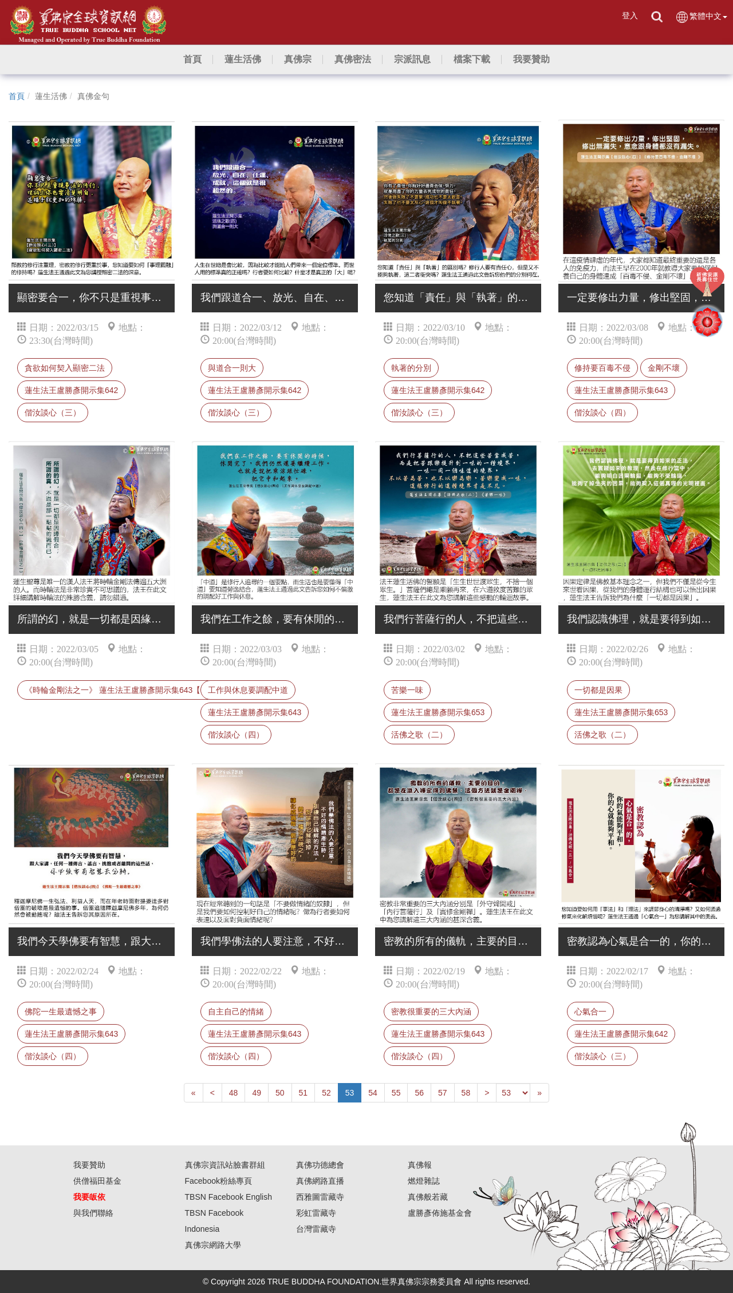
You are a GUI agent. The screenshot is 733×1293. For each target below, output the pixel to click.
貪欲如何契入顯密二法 (65, 367)
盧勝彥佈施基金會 (440, 1212)
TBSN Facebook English (229, 1196)
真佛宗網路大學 (213, 1245)
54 (372, 1092)
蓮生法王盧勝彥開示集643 (621, 390)
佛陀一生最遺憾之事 (61, 1011)
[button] (243, 59)
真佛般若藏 (428, 1196)
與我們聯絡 (93, 1212)
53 (349, 1092)
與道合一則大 (232, 367)
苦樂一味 (407, 690)
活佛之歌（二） (419, 734)
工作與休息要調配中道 (248, 690)
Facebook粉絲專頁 (218, 1180)
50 (280, 1092)
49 (256, 1092)
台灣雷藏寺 (316, 1228)
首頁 (17, 96)
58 (466, 1092)
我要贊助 (89, 1164)
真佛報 (420, 1164)
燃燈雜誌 (424, 1180)
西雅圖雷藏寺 (320, 1196)
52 (326, 1092)
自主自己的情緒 (236, 1011)
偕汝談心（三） (53, 412)
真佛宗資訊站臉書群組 (225, 1164)
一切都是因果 (598, 690)
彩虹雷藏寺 (316, 1212)
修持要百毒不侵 (602, 367)
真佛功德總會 (320, 1164)
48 (233, 1092)
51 (303, 1092)
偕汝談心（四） (602, 412)
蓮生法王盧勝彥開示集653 (437, 712)
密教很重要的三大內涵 (431, 1011)
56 (419, 1092)
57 (442, 1092)
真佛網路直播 (320, 1180)
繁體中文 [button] (701, 17)
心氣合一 (590, 1011)
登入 (630, 15)
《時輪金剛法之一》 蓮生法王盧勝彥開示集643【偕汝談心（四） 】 (146, 690)
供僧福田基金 (97, 1180)
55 (396, 1092)
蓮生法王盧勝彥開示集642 (71, 390)
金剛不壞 (664, 367)
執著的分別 (411, 367)
